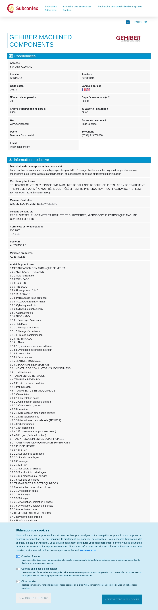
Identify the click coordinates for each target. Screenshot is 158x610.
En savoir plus (88, 550)
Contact (67, 10)
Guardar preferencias (33, 598)
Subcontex (51, 6)
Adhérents (50, 10)
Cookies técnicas (30, 556)
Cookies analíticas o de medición (39, 568)
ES (136, 22)
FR (145, 22)
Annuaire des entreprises (77, 6)
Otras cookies (28, 581)
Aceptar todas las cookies (122, 599)
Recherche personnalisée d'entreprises (120, 6)
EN (140, 22)
